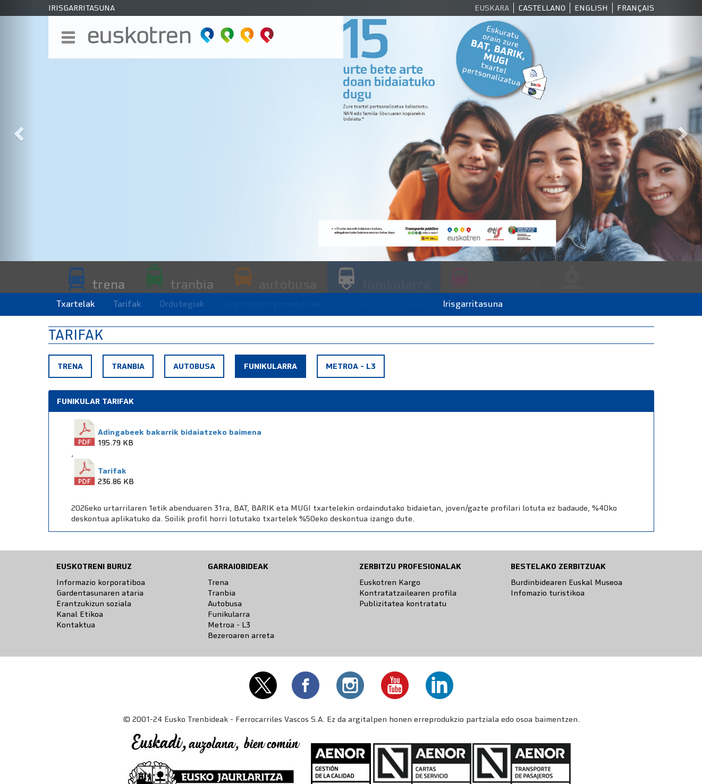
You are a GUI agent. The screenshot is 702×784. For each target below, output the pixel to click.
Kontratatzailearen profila (407, 593)
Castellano (541, 8)
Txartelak (75, 303)
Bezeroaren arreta (241, 635)
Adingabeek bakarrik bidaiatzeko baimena (179, 432)
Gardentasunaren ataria (99, 593)
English (591, 8)
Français (635, 8)
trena (108, 283)
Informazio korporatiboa (100, 582)
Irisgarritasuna (81, 8)
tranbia (192, 283)
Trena (70, 366)
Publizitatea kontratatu (402, 603)
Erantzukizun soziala (93, 603)
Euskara (492, 8)
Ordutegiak (182, 303)
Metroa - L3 (351, 366)
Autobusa (194, 366)
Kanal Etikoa (79, 614)
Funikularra (274, 369)
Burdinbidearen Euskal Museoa (566, 582)
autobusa (288, 283)
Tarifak (127, 303)
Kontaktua (75, 625)
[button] (17, 130)
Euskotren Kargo (389, 582)
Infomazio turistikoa (548, 593)
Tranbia (128, 366)
